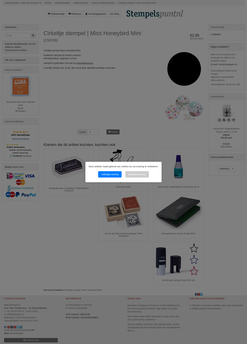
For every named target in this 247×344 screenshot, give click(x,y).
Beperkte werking (137, 174)
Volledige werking (109, 174)
